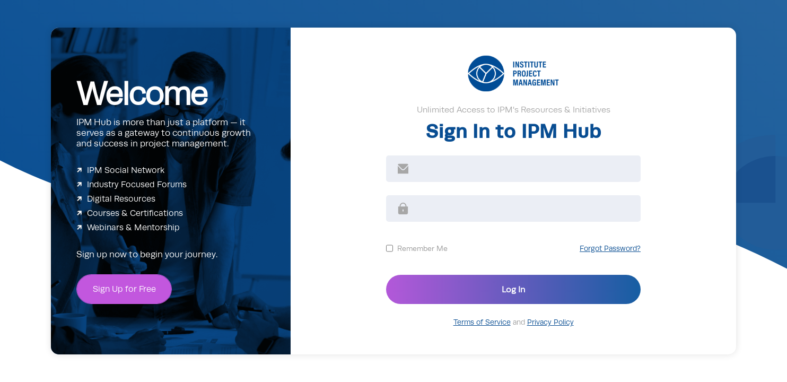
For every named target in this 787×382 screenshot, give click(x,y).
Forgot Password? (610, 248)
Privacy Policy (550, 322)
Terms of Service (482, 322)
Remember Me (422, 248)
